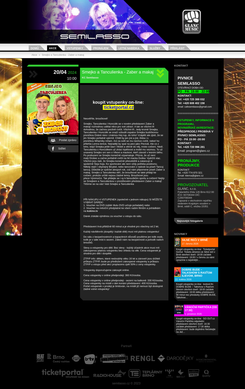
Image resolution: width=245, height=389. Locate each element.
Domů (35, 48)
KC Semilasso (90, 77)
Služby (154, 48)
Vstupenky (75, 48)
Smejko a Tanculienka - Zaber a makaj (63, 54)
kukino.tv (92, 211)
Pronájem (100, 48)
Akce (53, 48)
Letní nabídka (128, 48)
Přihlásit (177, 48)
